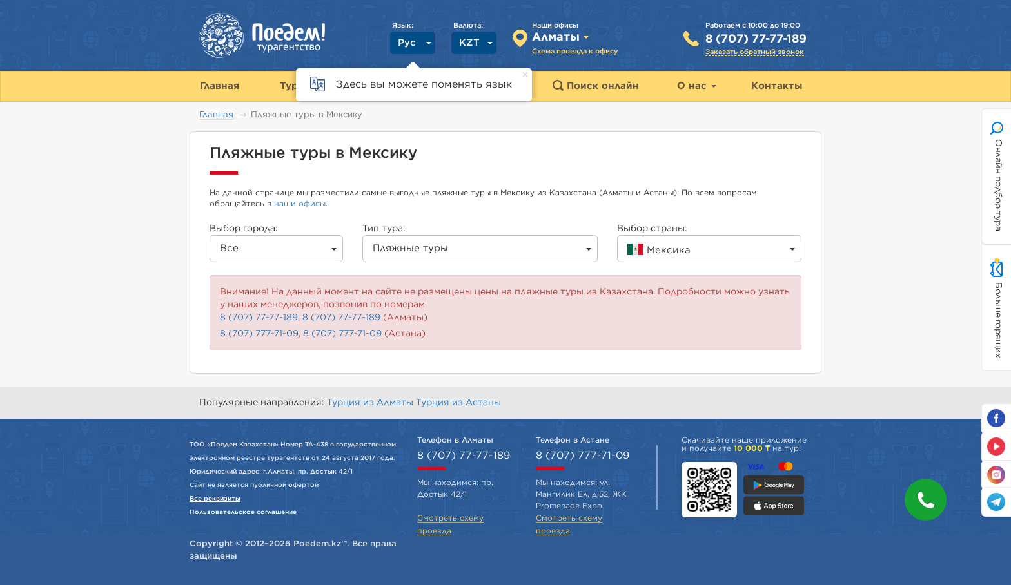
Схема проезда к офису (575, 51)
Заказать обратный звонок (754, 51)
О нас (696, 86)
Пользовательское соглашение (243, 512)
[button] (926, 500)
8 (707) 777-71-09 (259, 333)
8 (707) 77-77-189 (756, 39)
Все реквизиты (215, 498)
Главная (216, 115)
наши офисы (300, 203)
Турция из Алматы (371, 402)
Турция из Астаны (458, 402)
